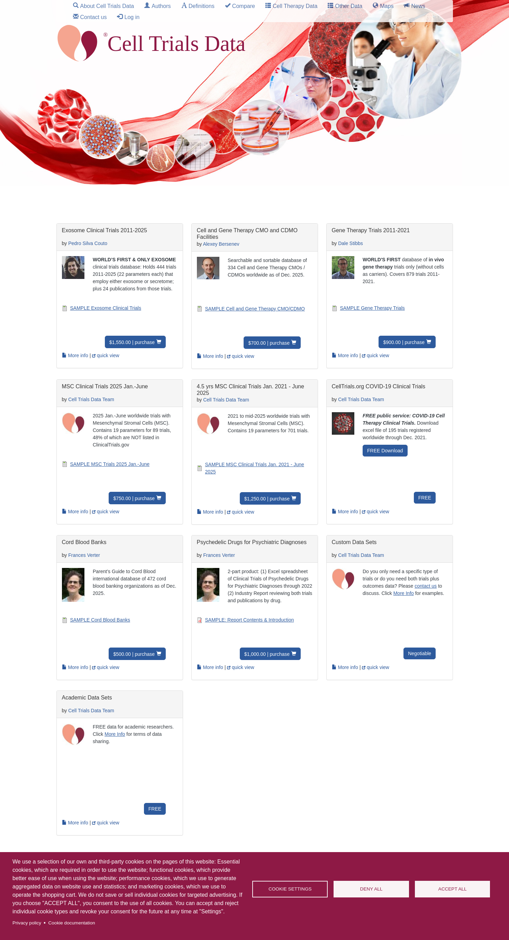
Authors (161, 6)
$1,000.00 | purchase (267, 654)
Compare (243, 6)
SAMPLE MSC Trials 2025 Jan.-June (110, 464)
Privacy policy (26, 922)
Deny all (371, 889)
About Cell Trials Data (107, 6)
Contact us (93, 17)
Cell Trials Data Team (91, 399)
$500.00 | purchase (134, 654)
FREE (424, 497)
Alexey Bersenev (221, 244)
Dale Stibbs (350, 243)
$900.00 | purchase (404, 342)
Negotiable (419, 653)
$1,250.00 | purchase (267, 498)
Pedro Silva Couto (87, 243)
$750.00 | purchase (134, 498)
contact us (426, 586)
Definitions (202, 6)
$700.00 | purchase (269, 343)
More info (75, 355)
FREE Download (385, 450)
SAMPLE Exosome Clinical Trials (105, 308)
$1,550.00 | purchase (132, 342)
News (418, 6)
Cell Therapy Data (295, 6)
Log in (131, 17)
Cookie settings (290, 889)
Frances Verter (84, 555)
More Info (403, 593)
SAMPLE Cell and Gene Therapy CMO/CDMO (255, 308)
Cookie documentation (71, 922)
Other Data (348, 6)
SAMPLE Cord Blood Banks (100, 620)
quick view (105, 355)
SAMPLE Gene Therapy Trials (372, 308)
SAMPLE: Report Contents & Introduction (249, 620)
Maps (386, 6)
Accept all (452, 889)
